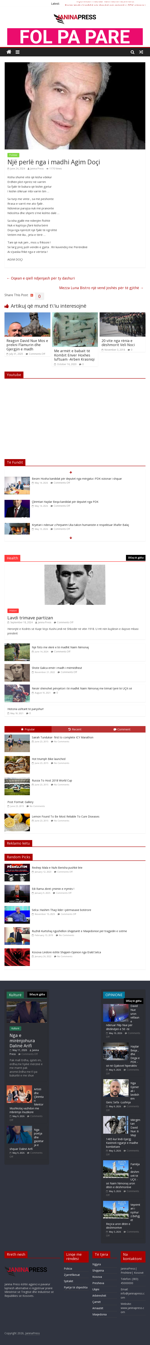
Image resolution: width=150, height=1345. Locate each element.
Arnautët (97, 1308)
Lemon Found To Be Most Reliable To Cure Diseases (65, 816)
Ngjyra (96, 1264)
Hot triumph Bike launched (48, 759)
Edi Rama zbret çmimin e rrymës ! (53, 889)
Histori (13, 610)
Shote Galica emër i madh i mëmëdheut (57, 668)
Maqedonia (99, 1314)
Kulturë (15, 1028)
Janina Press (37, 168)
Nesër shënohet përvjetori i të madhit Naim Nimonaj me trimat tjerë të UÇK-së (82, 688)
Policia (68, 1268)
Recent (74, 729)
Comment (121, 729)
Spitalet (68, 1281)
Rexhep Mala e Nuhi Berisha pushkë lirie (57, 867)
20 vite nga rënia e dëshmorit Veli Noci (118, 342)
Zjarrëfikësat (72, 1275)
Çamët (96, 1302)
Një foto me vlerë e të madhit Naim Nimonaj (60, 647)
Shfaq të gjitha (136, 557)
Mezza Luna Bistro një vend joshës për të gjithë (101, 287)
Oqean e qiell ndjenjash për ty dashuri (40, 278)
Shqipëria (98, 1270)
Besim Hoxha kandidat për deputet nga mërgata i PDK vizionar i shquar (77, 478)
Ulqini (95, 1289)
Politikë (13, 155)
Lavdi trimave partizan (30, 617)
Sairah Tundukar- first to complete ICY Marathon (62, 737)
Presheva (98, 1283)
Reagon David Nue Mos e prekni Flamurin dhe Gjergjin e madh (27, 344)
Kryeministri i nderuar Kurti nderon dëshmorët (105, 2)
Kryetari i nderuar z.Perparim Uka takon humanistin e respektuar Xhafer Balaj (80, 525)
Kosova (97, 1277)
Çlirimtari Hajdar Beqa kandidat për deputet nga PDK (65, 502)
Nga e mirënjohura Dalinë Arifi (22, 1040)
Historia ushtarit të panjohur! (25, 709)
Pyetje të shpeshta (76, 1287)
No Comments (61, 741)
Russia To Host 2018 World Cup (52, 780)
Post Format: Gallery (20, 802)
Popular (28, 729)
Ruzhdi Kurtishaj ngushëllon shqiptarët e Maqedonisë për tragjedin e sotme (79, 931)
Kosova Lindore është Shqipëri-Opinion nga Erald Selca (66, 952)
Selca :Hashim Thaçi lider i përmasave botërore (61, 910)
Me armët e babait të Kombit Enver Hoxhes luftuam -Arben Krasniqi (74, 355)
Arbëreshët (99, 1295)
